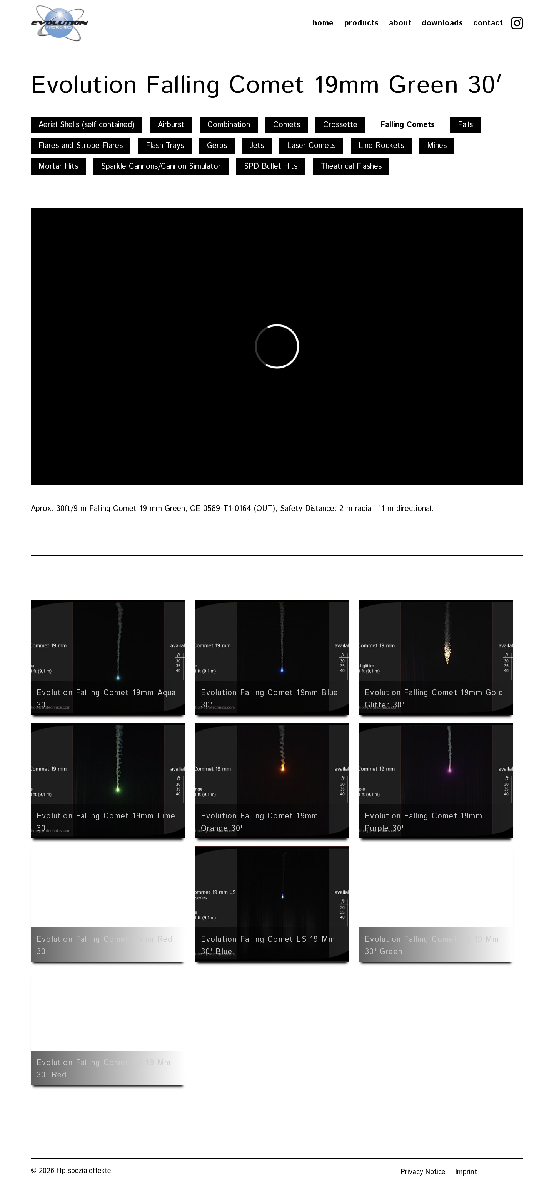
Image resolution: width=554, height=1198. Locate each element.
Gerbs (217, 145)
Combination (228, 125)
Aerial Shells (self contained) (86, 125)
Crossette (340, 125)
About (400, 23)
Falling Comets (407, 125)
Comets (286, 125)
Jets (257, 145)
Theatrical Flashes (351, 166)
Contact (488, 23)
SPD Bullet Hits (270, 166)
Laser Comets (311, 145)
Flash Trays (165, 145)
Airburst (171, 125)
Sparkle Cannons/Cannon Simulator (161, 166)
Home (323, 23)
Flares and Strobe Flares (80, 145)
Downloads (442, 23)
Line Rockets (381, 145)
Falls (465, 125)
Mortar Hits (58, 166)
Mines (437, 145)
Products (361, 23)
